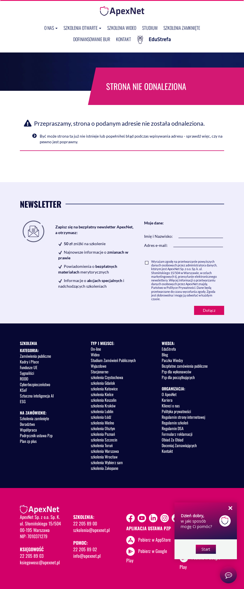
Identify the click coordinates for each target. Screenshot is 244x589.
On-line (96, 349)
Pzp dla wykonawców (176, 372)
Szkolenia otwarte (82, 27)
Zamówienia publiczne (35, 356)
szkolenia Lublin (102, 411)
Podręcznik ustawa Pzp (36, 435)
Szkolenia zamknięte (181, 27)
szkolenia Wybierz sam (107, 462)
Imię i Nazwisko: (158, 236)
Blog (165, 354)
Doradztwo (27, 424)
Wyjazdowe (98, 366)
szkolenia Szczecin (104, 440)
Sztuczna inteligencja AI (37, 396)
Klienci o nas (171, 406)
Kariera (167, 400)
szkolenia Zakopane (104, 468)
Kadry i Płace (29, 362)
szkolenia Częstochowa (107, 377)
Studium (149, 27)
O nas (51, 27)
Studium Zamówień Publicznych (113, 360)
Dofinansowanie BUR (91, 39)
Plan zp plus (28, 441)
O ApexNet (169, 394)
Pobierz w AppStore (154, 539)
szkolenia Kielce (102, 394)
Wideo (95, 354)
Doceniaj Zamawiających (179, 445)
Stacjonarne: (100, 372)
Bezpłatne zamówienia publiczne (185, 366)
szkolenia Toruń (102, 445)
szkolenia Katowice (104, 389)
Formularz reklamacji (177, 434)
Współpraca (28, 430)
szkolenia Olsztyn (103, 428)
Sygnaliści (27, 373)
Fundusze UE (28, 367)
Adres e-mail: (156, 245)
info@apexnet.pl (87, 555)
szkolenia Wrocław (104, 457)
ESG (23, 401)
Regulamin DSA (173, 428)
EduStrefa (154, 39)
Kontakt (123, 39)
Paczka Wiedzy (172, 360)
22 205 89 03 (32, 555)
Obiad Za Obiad (172, 440)
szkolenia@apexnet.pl (91, 530)
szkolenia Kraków (103, 406)
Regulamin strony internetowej (183, 417)
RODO (24, 379)
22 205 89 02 (85, 549)
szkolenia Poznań (103, 434)
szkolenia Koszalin (103, 400)
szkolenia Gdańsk (103, 383)
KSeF (23, 390)
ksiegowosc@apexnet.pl (40, 562)
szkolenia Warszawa (105, 451)
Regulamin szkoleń (175, 423)
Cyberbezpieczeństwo (35, 384)
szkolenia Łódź (101, 417)
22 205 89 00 (85, 523)
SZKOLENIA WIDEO (121, 27)
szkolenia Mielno (102, 423)
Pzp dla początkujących (178, 377)
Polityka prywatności (176, 411)
